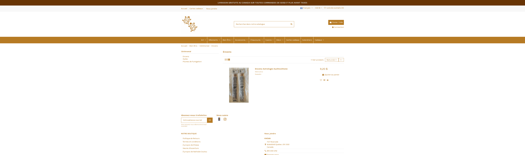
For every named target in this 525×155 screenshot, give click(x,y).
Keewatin (258, 74)
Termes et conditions (192, 142)
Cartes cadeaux (196, 8)
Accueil (184, 8)
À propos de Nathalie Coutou (195, 152)
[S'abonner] (209, 120)
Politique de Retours (191, 138)
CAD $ (318, 8)
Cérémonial (186, 51)
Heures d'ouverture (191, 148)
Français (306, 8)
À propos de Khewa (191, 145)
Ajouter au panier (330, 75)
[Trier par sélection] (331, 60)
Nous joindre (211, 8)
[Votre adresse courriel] (194, 120)
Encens (186, 56)
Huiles (185, 59)
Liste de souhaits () (334, 8)
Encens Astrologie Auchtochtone (271, 69)
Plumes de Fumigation (192, 61)
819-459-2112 (272, 151)
